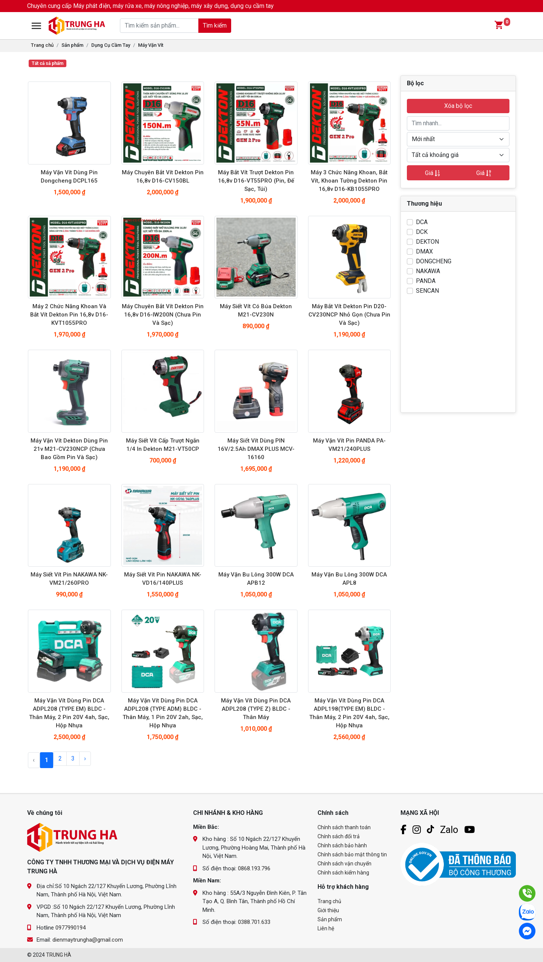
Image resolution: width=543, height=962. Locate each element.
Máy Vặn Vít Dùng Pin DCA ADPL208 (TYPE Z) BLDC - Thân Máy (256, 709)
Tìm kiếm (207, 25)
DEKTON (427, 241)
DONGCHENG (433, 261)
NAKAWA (428, 271)
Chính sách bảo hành (342, 845)
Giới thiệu (328, 910)
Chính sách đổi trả (339, 836)
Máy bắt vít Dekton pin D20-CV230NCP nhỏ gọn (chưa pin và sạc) (349, 314)
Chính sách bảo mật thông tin (352, 854)
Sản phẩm (72, 45)
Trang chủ (42, 45)
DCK (422, 231)
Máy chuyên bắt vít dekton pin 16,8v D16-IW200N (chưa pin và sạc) (163, 314)
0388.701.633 (254, 922)
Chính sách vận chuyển (344, 864)
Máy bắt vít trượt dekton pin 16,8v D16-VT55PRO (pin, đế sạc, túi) (256, 180)
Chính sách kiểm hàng (343, 873)
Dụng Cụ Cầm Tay (110, 45)
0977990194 (70, 927)
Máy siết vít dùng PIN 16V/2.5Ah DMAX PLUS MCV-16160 (256, 449)
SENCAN (427, 290)
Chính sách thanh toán (344, 827)
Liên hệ (326, 928)
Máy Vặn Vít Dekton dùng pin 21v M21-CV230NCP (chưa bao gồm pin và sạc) (69, 449)
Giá (432, 173)
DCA (422, 222)
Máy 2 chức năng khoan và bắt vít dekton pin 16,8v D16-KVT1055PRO (69, 314)
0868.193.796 (254, 868)
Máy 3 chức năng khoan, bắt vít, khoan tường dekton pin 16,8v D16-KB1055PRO (349, 180)
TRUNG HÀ (58, 955)
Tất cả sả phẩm (47, 63)
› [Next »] (85, 758)
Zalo (449, 829)
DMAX (424, 251)
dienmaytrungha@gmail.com (87, 939)
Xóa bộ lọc (458, 105)
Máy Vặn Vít (150, 45)
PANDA (426, 280)
